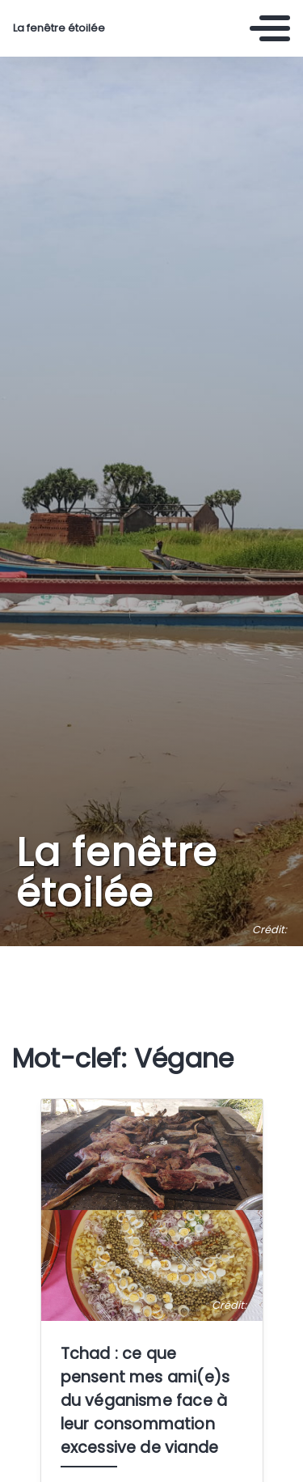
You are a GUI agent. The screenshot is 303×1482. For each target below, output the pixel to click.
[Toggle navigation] (270, 28)
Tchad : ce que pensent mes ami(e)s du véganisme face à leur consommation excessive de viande (145, 1401)
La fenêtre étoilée (59, 28)
